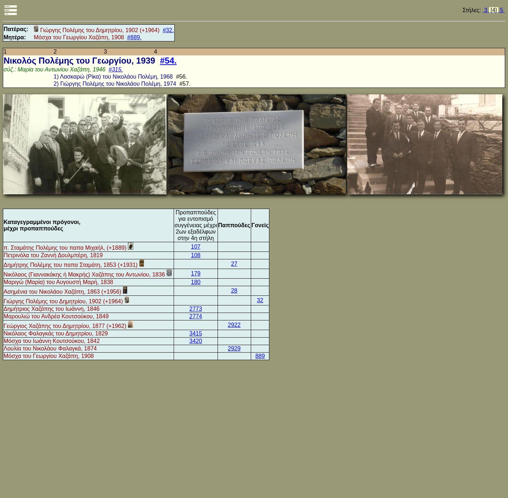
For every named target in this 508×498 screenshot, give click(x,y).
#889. (134, 37)
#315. (116, 69)
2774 (195, 316)
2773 (195, 309)
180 (196, 282)
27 (234, 264)
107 (196, 247)
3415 (195, 333)
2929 (234, 348)
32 (260, 300)
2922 (234, 325)
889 (260, 356)
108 (196, 255)
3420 (195, 341)
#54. (168, 60)
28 (234, 291)
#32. (168, 30)
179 (196, 273)
